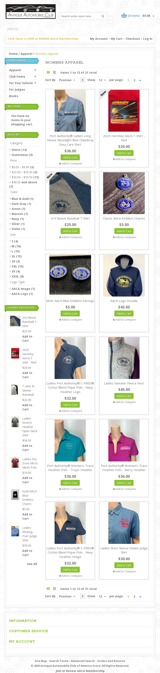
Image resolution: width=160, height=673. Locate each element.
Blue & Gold (20, 199)
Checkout (133, 39)
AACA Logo (20, 294)
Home (13, 54)
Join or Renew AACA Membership (80, 671)
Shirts (16, 150)
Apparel (26, 54)
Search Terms (58, 661)
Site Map (41, 661)
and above (24, 182)
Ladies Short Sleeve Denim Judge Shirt (124, 550)
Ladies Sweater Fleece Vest (124, 383)
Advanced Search (83, 661)
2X (13, 261)
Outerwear (20, 155)
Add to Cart (27, 338)
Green (16, 209)
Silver (16, 224)
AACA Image (21, 289)
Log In (147, 39)
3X (13, 271)
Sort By (50, 80)
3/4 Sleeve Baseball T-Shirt (70, 218)
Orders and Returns (111, 661)
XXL (14, 266)
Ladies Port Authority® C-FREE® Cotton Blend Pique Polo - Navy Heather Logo (70, 387)
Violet (16, 229)
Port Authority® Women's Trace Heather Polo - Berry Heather (124, 468)
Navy (15, 219)
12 (100, 80)
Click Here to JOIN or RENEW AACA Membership (43, 39)
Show (91, 80)
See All (32, 564)
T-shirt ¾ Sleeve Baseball (28, 390)
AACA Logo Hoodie (124, 301)
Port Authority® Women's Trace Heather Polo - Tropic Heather (70, 468)
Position (65, 80)
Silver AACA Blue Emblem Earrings (70, 301)
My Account (99, 39)
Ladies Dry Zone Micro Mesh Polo (30, 463)
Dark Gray (19, 204)
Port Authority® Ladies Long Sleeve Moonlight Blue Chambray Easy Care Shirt (70, 140)
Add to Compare (72, 163)
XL (13, 256)
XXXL (15, 276)
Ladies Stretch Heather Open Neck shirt (29, 426)
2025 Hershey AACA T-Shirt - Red (124, 138)
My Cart (116, 39)
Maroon (17, 214)
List (54, 72)
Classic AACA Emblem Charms (124, 218)
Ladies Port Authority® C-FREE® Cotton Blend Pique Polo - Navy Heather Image (70, 552)
